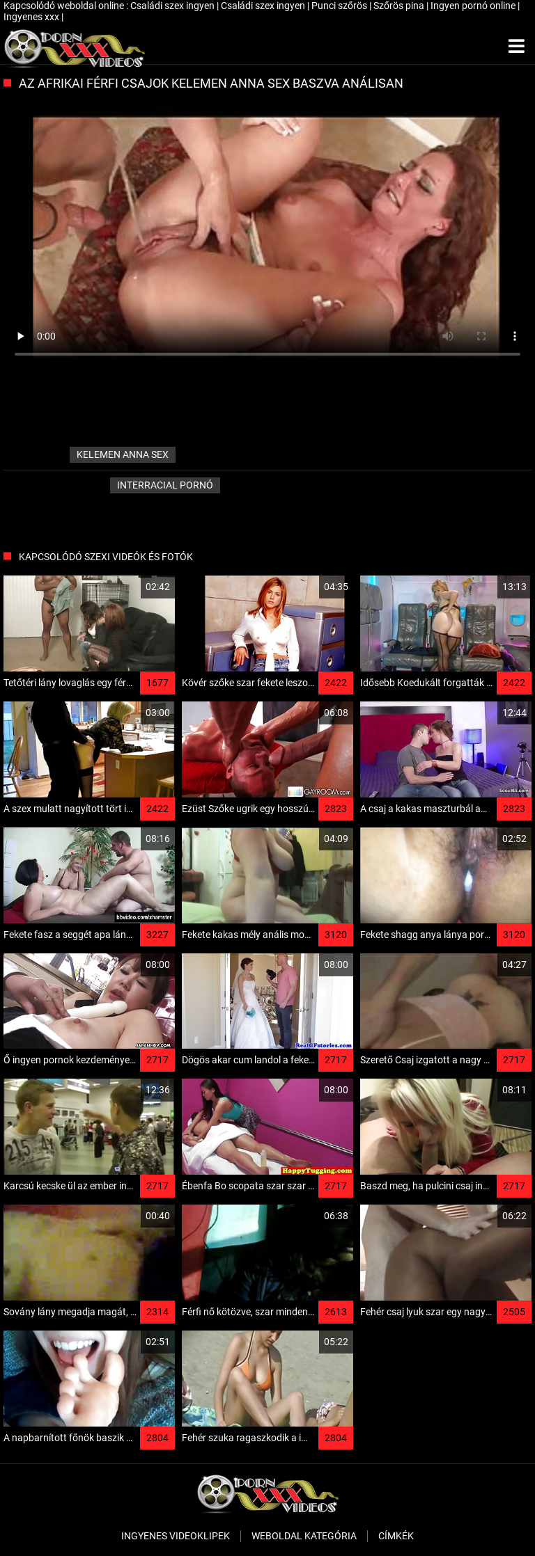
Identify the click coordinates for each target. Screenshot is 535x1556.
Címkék (396, 1535)
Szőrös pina (399, 5)
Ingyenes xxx (32, 16)
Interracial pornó (165, 485)
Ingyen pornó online (474, 5)
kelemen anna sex (123, 454)
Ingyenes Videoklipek (175, 1535)
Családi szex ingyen (173, 5)
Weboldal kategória (304, 1535)
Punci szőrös (340, 5)
